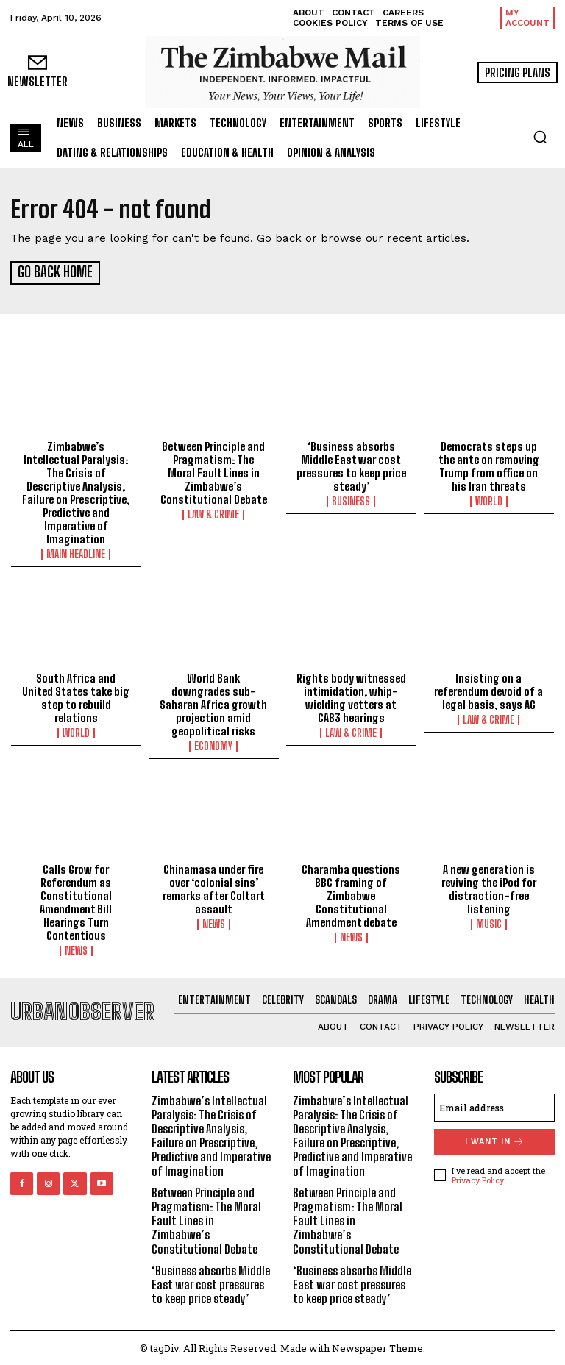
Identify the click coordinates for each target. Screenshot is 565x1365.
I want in (495, 1139)
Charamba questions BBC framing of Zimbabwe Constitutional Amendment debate (351, 894)
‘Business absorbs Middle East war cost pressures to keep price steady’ (351, 464)
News (76, 949)
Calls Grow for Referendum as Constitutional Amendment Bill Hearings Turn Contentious (76, 901)
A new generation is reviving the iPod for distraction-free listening (488, 887)
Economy (213, 744)
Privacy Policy (477, 1178)
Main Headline (75, 553)
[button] (540, 137)
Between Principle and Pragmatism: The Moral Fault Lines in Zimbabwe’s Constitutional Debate (213, 471)
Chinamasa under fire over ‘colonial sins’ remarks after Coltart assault (214, 887)
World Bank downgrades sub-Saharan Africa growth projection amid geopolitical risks (213, 702)
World (488, 500)
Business (351, 500)
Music (489, 923)
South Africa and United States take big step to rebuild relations (75, 695)
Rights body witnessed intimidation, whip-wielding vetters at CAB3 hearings (351, 695)
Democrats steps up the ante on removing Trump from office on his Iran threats (488, 464)
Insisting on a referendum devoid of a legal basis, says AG (488, 689)
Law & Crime (213, 513)
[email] (494, 1105)
